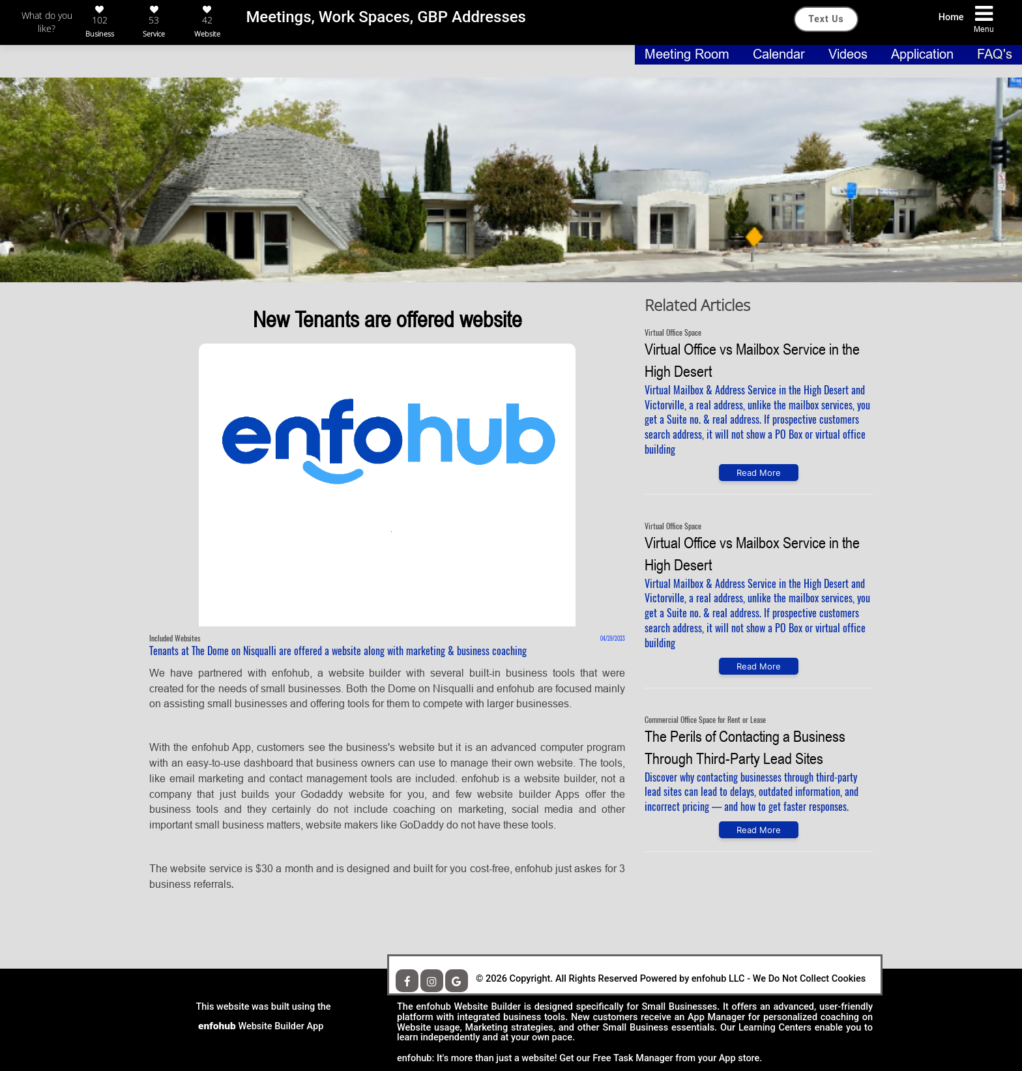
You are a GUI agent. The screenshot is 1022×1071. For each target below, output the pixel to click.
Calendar (781, 54)
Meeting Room (689, 54)
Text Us (825, 19)
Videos (849, 54)
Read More (759, 472)
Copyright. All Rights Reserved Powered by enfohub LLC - (630, 978)
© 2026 (491, 978)
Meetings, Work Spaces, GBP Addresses (386, 17)
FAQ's (994, 54)
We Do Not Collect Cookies (671, 979)
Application (924, 54)
